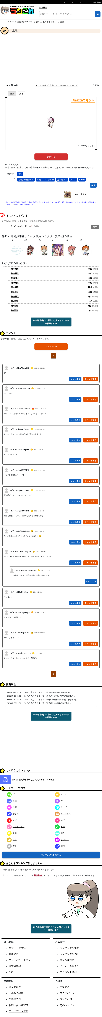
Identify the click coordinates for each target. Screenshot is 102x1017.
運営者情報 (15, 966)
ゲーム (13, 794)
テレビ (61, 807)
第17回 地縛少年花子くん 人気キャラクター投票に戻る (51, 322)
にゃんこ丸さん (80, 194)
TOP (11, 22)
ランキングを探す (69, 948)
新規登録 (38, 875)
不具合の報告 (16, 993)
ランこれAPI (66, 999)
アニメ (73, 179)
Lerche (82, 179)
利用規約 (13, 954)
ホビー (13, 814)
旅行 (60, 820)
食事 (12, 833)
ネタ (12, 840)
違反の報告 (15, 987)
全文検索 (43, 7)
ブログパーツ (67, 993)
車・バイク (63, 814)
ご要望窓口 (15, 999)
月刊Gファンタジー (45, 179)
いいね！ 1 (75, 379)
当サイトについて (18, 948)
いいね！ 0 (91, 581)
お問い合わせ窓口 (18, 1005)
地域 (60, 846)
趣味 (60, 826)
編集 (93, 185)
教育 (12, 846)
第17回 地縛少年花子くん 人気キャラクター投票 (57, 85)
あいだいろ (62, 179)
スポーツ (14, 820)
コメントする (51, 346)
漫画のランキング (25, 22)
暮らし (61, 833)
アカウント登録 (68, 972)
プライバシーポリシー (21, 960)
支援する (65, 987)
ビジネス (62, 840)
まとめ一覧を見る (69, 966)
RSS (11, 972)
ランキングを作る (69, 954)
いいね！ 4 (75, 603)
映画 (12, 807)
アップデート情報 (18, 1011)
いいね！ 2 (75, 440)
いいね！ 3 (75, 399)
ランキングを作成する (51, 855)
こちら (13, 204)
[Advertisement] (51, 58)
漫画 (20, 174)
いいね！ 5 (75, 420)
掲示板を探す (67, 960)
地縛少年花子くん (26, 179)
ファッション (15, 826)
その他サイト (67, 1005)
